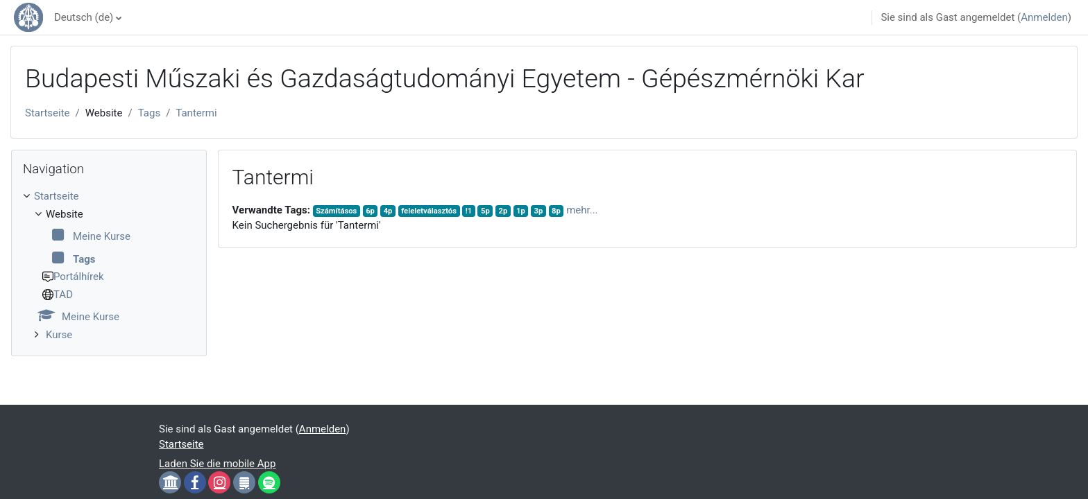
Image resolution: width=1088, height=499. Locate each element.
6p (370, 211)
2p (503, 211)
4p (388, 211)
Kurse (59, 335)
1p (520, 211)
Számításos (336, 211)
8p (556, 211)
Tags (149, 113)
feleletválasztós (429, 211)
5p (485, 211)
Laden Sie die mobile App (217, 463)
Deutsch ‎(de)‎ (83, 17)
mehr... (581, 210)
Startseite (47, 113)
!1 (469, 211)
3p (538, 211)
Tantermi (196, 113)
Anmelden (1044, 17)
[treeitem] (109, 265)
